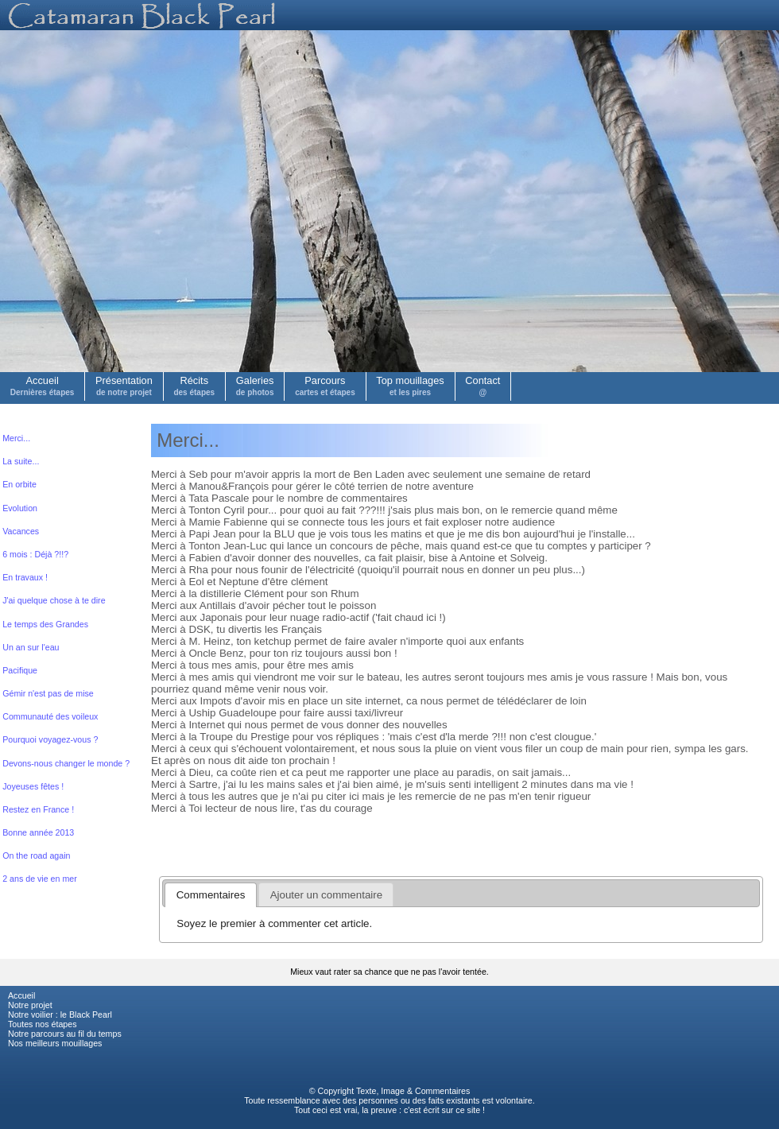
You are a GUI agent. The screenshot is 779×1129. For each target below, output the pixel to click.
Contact (482, 385)
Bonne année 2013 (38, 832)
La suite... (20, 461)
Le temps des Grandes (45, 624)
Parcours (325, 385)
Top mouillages (410, 385)
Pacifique (19, 670)
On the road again (36, 855)
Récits (194, 385)
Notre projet (30, 1005)
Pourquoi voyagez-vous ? (50, 739)
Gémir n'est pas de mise (48, 693)
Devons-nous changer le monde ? (66, 763)
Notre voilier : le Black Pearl (60, 1014)
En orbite (19, 484)
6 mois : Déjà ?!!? (35, 554)
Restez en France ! (38, 809)
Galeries (255, 385)
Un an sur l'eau (30, 647)
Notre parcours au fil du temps (65, 1033)
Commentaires (442, 1091)
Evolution (19, 508)
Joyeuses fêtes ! (33, 786)
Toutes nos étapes (42, 1024)
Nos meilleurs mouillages (55, 1043)
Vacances (20, 531)
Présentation (124, 385)
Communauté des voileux (50, 716)
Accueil (42, 385)
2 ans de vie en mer (39, 878)
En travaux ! (25, 577)
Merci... (16, 438)
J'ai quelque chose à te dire (53, 600)
